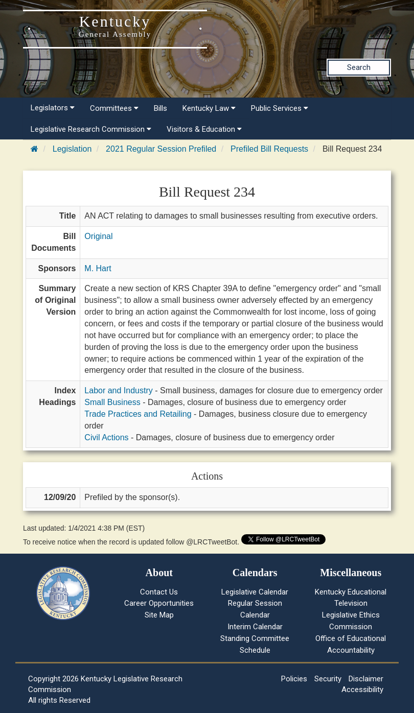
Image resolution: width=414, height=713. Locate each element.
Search (359, 67)
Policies (294, 678)
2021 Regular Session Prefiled (161, 149)
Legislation (72, 149)
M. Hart (97, 268)
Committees (114, 108)
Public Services (279, 108)
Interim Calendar (255, 626)
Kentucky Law (209, 108)
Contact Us (159, 592)
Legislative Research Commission (91, 129)
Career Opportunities (159, 603)
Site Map (159, 615)
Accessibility (362, 689)
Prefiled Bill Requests (269, 149)
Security (327, 678)
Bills (160, 108)
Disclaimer (366, 678)
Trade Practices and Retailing (137, 414)
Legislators (53, 107)
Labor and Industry (118, 390)
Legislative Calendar (254, 592)
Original (98, 236)
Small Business (112, 402)
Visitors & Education (204, 129)
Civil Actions (106, 437)
